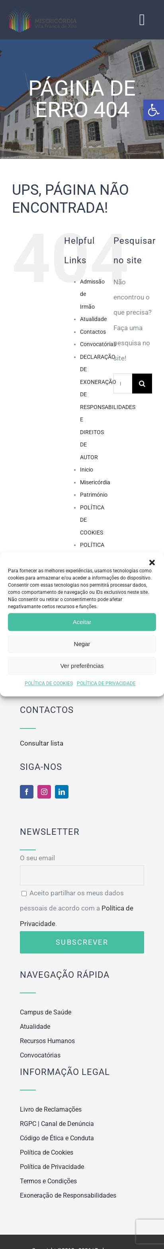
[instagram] (44, 792)
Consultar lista (41, 743)
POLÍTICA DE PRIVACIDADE (106, 683)
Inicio (86, 469)
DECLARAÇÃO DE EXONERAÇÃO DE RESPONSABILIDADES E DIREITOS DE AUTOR (107, 407)
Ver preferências (81, 665)
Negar (82, 643)
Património (93, 494)
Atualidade (93, 319)
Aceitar (82, 622)
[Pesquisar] (142, 383)
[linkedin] (61, 792)
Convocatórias (98, 344)
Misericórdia (95, 482)
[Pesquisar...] (122, 383)
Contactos (93, 332)
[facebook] (26, 792)
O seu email (82, 866)
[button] (153, 110)
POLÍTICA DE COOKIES (49, 683)
